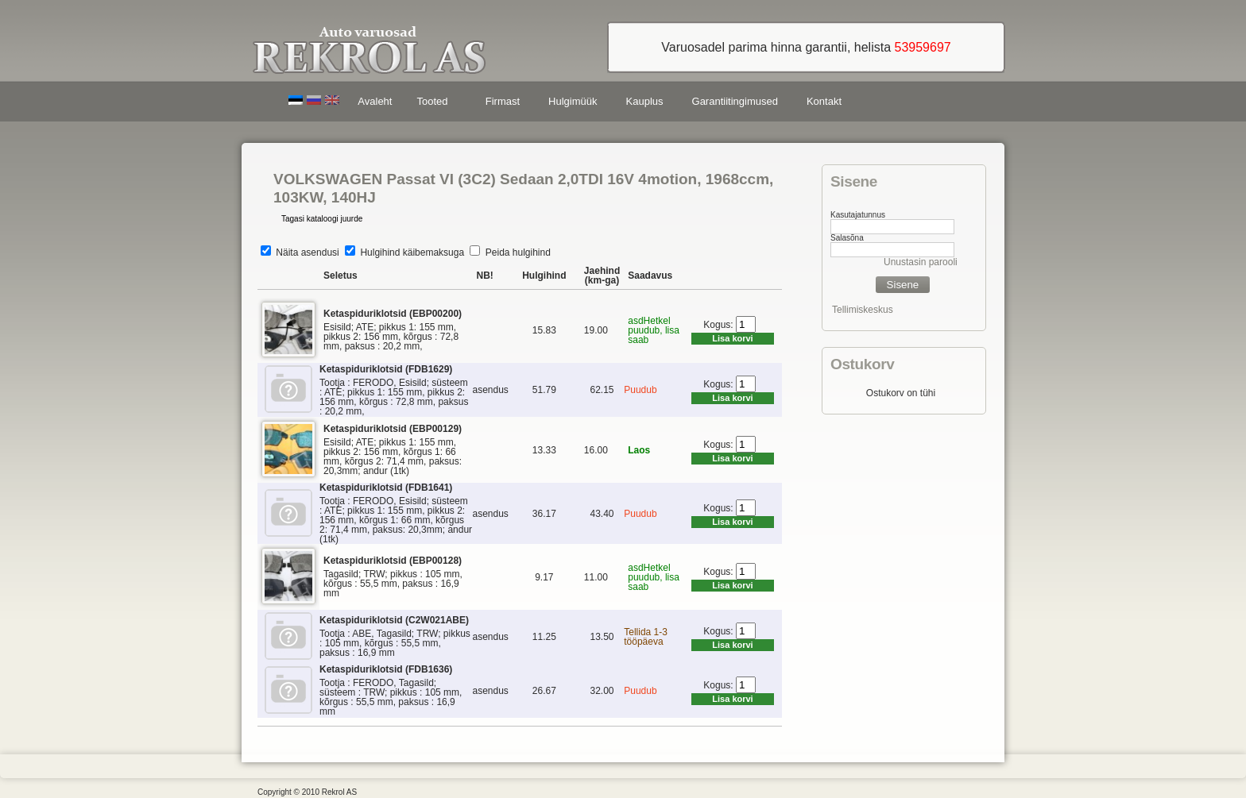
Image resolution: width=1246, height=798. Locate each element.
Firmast (503, 101)
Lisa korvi (732, 338)
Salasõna (847, 237)
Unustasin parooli (921, 262)
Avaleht (375, 101)
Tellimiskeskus (862, 309)
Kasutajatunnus (857, 214)
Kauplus (645, 101)
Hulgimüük (572, 101)
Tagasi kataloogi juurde (321, 218)
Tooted (434, 103)
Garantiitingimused (735, 101)
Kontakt (824, 101)
